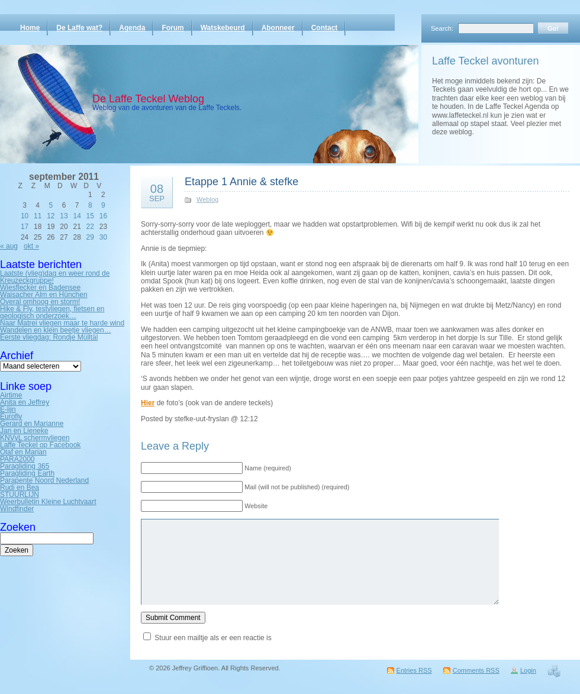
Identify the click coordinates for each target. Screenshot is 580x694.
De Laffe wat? (79, 28)
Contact (324, 28)
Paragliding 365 (24, 466)
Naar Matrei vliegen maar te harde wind (62, 323)
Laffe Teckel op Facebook (40, 445)
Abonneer (278, 28)
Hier (147, 403)
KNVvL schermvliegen (35, 438)
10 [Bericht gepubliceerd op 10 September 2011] (24, 216)
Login (528, 670)
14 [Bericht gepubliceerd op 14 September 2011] (76, 216)
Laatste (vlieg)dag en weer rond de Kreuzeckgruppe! (54, 277)
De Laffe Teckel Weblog (148, 99)
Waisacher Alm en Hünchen (44, 294)
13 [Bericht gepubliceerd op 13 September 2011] (63, 216)
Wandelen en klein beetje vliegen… (55, 330)
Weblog (207, 199)
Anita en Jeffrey (24, 402)
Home (30, 28)
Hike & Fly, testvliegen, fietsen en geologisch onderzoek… (52, 312)
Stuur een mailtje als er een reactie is (212, 638)
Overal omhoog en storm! (40, 302)
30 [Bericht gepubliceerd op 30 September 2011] (103, 237)
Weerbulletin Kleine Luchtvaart (48, 502)
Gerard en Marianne (31, 423)
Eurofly (11, 416)
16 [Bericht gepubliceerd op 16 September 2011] (103, 216)
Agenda (132, 28)
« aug (9, 246)
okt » (31, 246)
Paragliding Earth (27, 473)
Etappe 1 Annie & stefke (241, 182)
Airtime (11, 395)
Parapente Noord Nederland (44, 480)
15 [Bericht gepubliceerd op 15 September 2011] (90, 216)
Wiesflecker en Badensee (40, 287)
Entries (414, 670)
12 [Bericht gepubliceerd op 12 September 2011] (50, 216)
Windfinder (17, 509)
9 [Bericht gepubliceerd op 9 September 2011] (103, 205)
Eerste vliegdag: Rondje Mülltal (49, 337)
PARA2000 (17, 459)
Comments (476, 670)
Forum (172, 28)
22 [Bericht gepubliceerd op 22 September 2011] (90, 226)
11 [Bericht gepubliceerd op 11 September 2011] (37, 216)
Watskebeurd (223, 28)
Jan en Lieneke (24, 431)
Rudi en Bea (19, 487)
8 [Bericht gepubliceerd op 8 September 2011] (90, 205)
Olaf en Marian (23, 452)
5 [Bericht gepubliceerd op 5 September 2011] (51, 205)
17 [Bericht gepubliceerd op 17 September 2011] (24, 226)
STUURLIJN (19, 494)
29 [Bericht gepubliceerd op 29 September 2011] (90, 237)
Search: (442, 28)
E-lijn (8, 409)
